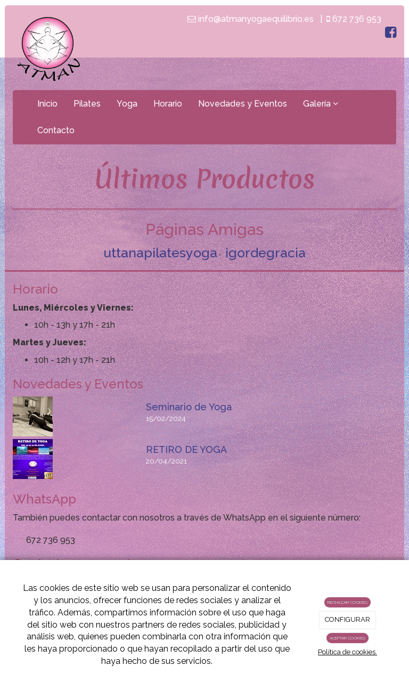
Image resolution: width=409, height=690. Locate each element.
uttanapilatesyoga (160, 253)
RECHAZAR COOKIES (347, 602)
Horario (167, 104)
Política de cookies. (347, 652)
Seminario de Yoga (189, 406)
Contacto (56, 130)
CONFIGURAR (347, 619)
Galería (320, 104)
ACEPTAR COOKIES (347, 637)
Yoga (127, 104)
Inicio (47, 104)
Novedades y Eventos (242, 104)
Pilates (87, 104)
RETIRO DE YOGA (186, 449)
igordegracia (265, 253)
